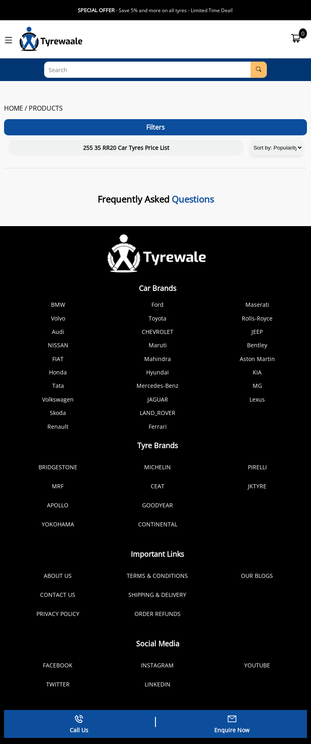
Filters (155, 127)
